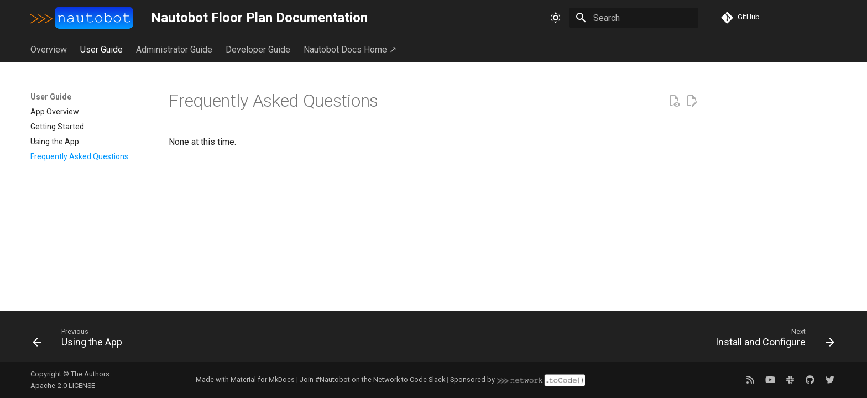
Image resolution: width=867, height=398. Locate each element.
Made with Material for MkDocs (245, 379)
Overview (48, 49)
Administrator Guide (174, 49)
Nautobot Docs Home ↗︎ (350, 49)
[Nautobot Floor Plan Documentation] (82, 17)
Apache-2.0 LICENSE (62, 385)
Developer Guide (258, 49)
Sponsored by (517, 380)
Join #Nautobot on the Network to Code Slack (372, 379)
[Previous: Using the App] (81, 339)
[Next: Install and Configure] (770, 339)
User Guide (101, 49)
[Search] (633, 18)
